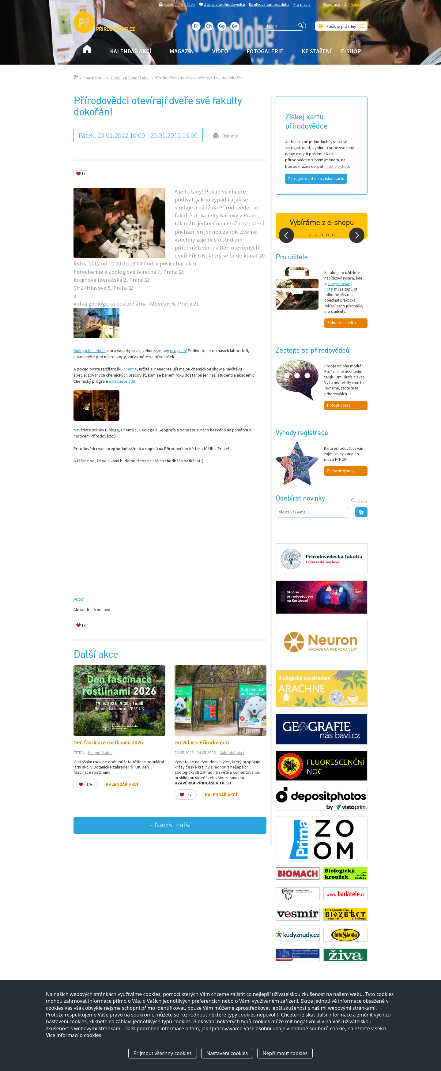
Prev (286, 235)
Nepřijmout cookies (284, 1053)
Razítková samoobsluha (269, 4)
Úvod (116, 78)
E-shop (351, 51)
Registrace (331, 4)
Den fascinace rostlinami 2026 (108, 742)
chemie (130, 369)
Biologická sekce (90, 350)
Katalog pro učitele (179, 4)
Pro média (302, 4)
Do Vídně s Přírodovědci (202, 742)
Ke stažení (317, 51)
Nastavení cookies (227, 1053)
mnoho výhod (336, 166)
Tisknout (230, 136)
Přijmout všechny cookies (163, 1053)
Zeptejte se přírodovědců (224, 4)
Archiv (362, 500)
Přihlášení (356, 4)
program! (178, 350)
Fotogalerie (265, 51)
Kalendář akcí (130, 51)
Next (356, 235)
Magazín (182, 51)
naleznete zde (122, 381)
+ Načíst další (170, 825)
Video (220, 51)
